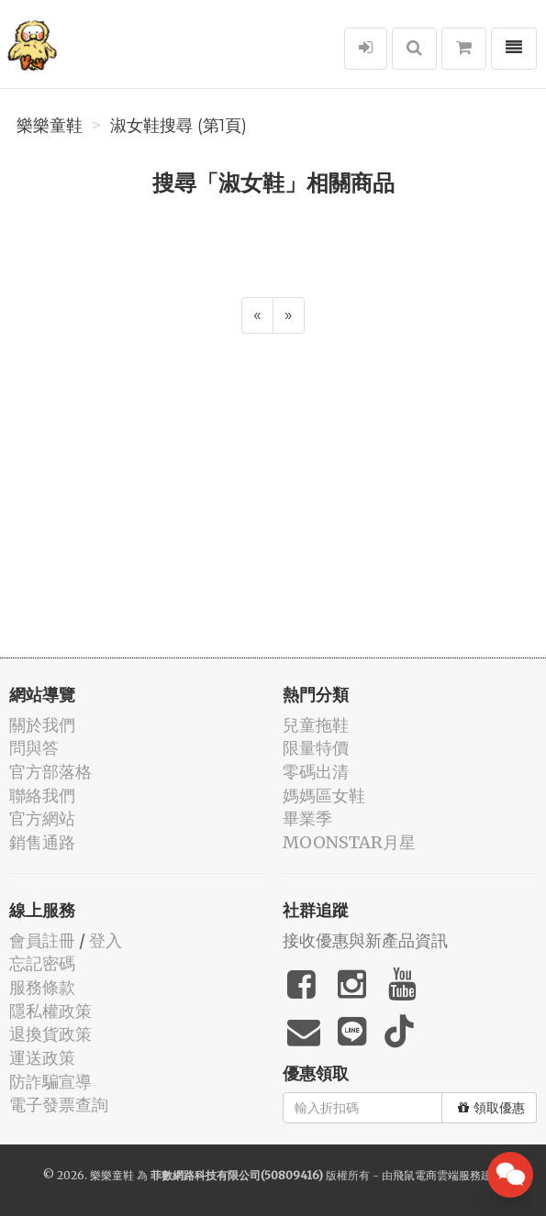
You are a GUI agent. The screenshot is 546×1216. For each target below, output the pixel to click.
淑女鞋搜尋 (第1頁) (178, 126)
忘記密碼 (42, 963)
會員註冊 (42, 940)
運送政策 (42, 1057)
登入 (105, 940)
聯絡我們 (42, 795)
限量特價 (316, 747)
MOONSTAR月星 (349, 842)
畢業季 (307, 818)
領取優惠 (491, 1108)
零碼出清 (316, 771)
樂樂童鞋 (50, 126)
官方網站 (42, 818)
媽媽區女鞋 (324, 795)
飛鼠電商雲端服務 (437, 1175)
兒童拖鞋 (316, 724)
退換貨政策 (50, 1034)
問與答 (34, 747)
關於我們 (42, 724)
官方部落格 (50, 771)
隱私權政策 (50, 1011)
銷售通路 (42, 842)
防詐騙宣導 (50, 1081)
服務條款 (42, 987)
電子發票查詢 (58, 1104)
